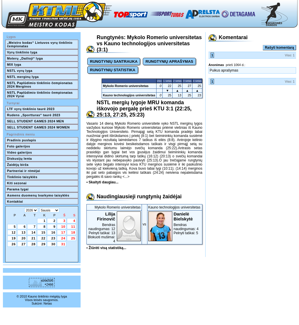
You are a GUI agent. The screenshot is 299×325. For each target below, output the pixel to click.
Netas (48, 303)
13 (24, 232)
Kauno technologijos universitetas (129, 95)
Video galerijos (19, 152)
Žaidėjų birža (18, 164)
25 (73, 238)
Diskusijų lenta (19, 158)
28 (34, 244)
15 (43, 232)
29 (43, 244)
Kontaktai (15, 201)
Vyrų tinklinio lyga (22, 52)
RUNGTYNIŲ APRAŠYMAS (169, 61)
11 (73, 226)
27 (24, 244)
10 (63, 226)
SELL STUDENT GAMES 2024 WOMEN (38, 127)
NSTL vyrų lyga (19, 70)
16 (53, 232)
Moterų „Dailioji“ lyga (25, 58)
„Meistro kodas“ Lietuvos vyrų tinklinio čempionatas (40, 44)
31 (63, 244)
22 (43, 238)
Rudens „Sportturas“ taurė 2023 (33, 115)
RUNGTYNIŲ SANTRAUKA (114, 61)
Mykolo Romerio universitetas (126, 86)
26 (14, 244)
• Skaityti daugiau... (102, 182)
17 (63, 232)
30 (53, 244)
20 (24, 238)
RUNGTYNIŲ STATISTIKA (112, 70)
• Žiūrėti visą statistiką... (106, 248)
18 (73, 232)
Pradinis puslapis (21, 140)
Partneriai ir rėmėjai (23, 171)
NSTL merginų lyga (23, 77)
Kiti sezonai (17, 183)
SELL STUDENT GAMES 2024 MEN (35, 121)
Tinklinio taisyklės (22, 177)
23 (53, 238)
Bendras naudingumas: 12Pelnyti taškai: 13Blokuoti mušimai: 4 (114, 227)
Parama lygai (18, 189)
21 (34, 238)
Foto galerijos (18, 146)
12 (14, 232)
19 (14, 238)
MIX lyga (14, 64)
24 (63, 238)
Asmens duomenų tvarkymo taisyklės (38, 195)
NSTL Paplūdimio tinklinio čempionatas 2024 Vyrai (40, 94)
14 (34, 232)
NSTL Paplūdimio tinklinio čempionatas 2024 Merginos (40, 84)
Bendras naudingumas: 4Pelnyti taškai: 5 (174, 223)
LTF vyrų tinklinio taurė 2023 (31, 109)
